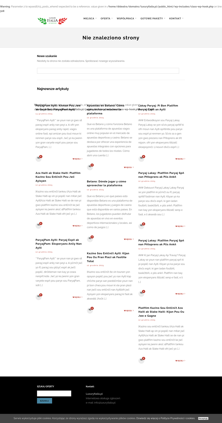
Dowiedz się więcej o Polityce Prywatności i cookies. (166, 418)
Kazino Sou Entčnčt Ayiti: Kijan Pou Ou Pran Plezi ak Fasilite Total (108, 257)
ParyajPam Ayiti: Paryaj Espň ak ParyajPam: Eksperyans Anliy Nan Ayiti (59, 243)
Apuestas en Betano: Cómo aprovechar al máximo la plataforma (105, 109)
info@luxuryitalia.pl (104, 402)
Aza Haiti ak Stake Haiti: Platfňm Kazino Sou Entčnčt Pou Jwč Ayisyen (58, 176)
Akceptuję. (203, 418)
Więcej (78, 159)
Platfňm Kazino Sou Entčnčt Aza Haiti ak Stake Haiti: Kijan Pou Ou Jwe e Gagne (161, 311)
